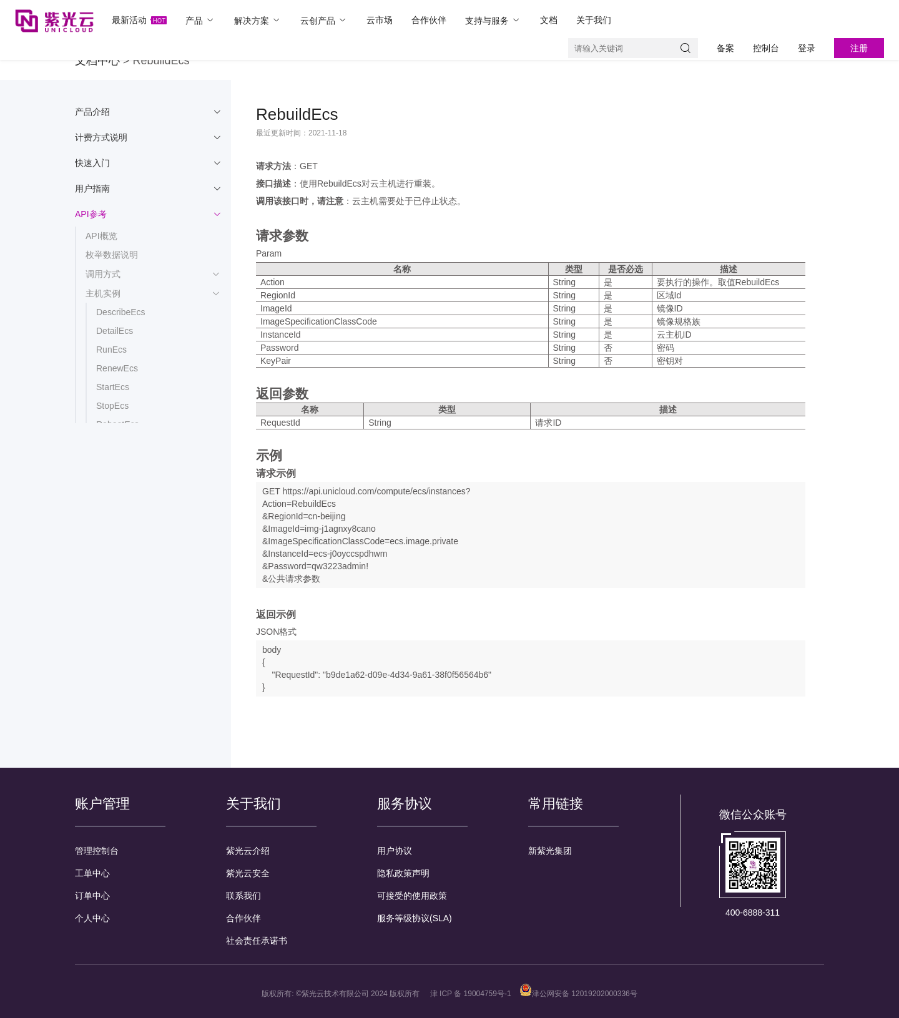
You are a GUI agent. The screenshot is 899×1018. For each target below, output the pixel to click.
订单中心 (92, 896)
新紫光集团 (550, 851)
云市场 (379, 20)
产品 (200, 20)
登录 (806, 48)
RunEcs (111, 350)
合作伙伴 (428, 20)
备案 (725, 48)
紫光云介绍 (248, 851)
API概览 (101, 236)
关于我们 (593, 20)
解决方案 (258, 20)
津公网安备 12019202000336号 (578, 993)
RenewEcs (117, 368)
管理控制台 (97, 851)
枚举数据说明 (112, 255)
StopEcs (112, 406)
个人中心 (92, 918)
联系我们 (243, 896)
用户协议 (394, 851)
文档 (549, 20)
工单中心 (92, 873)
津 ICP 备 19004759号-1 (470, 993)
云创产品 (324, 20)
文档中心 (97, 60)
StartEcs (112, 387)
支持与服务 (493, 20)
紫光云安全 (248, 873)
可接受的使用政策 (412, 896)
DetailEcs (114, 331)
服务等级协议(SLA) (414, 918)
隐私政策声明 (403, 873)
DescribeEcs (120, 312)
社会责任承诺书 (256, 941)
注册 (859, 48)
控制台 (766, 48)
